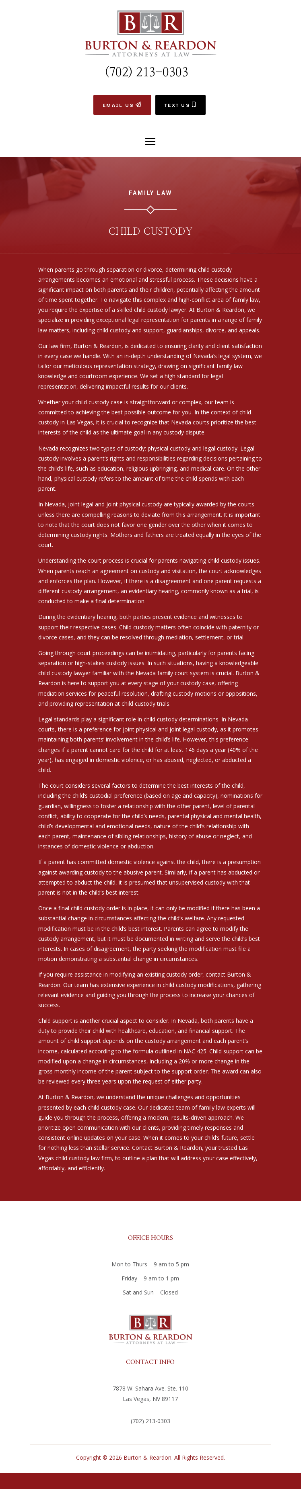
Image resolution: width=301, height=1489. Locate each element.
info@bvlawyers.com (150, 1435)
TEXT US (177, 105)
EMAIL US (118, 105)
